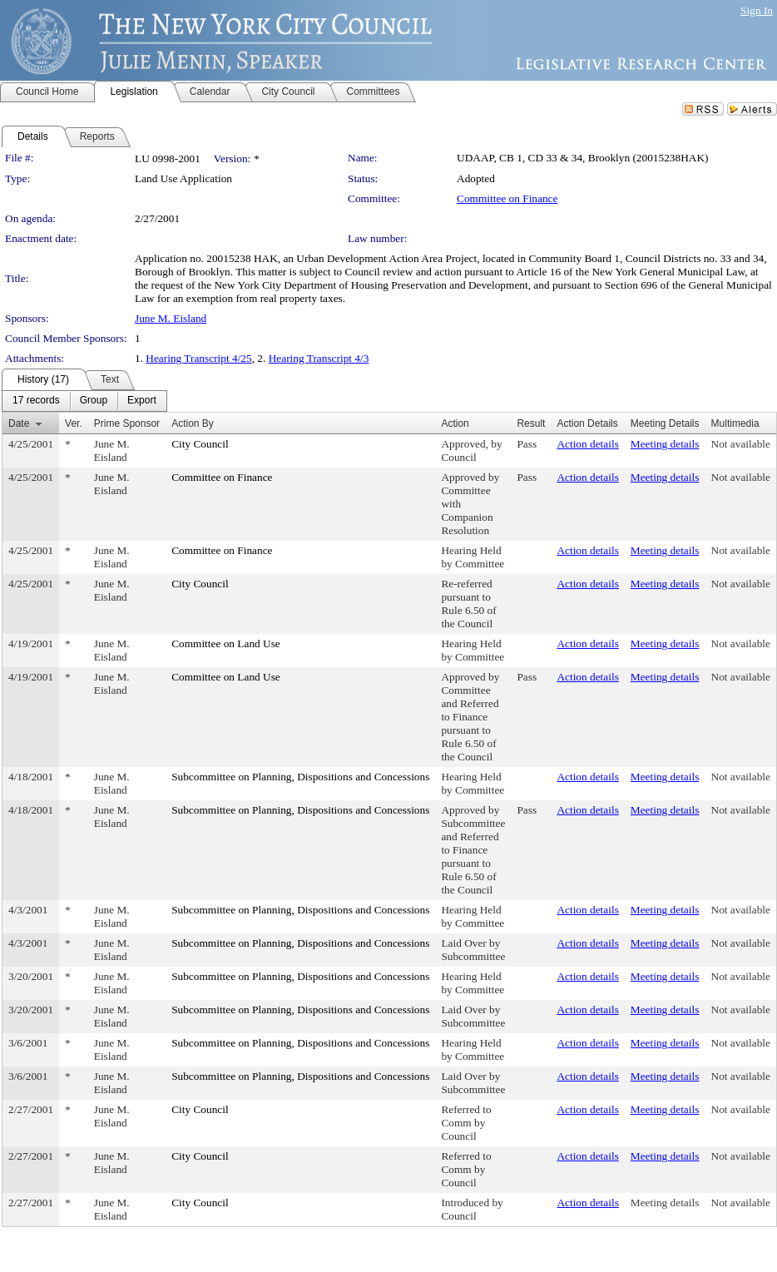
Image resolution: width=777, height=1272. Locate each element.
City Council (200, 444)
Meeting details (665, 444)
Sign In (756, 10)
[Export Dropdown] (141, 401)
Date (18, 423)
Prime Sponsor (127, 423)
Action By (192, 423)
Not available (740, 444)
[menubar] (84, 401)
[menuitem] (36, 401)
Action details (587, 444)
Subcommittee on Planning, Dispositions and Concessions (300, 776)
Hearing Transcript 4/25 (198, 358)
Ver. (73, 423)
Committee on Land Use (225, 643)
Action (454, 423)
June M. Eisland (170, 318)
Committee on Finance (507, 198)
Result (531, 423)
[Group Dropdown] (93, 401)
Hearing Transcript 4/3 (319, 358)
